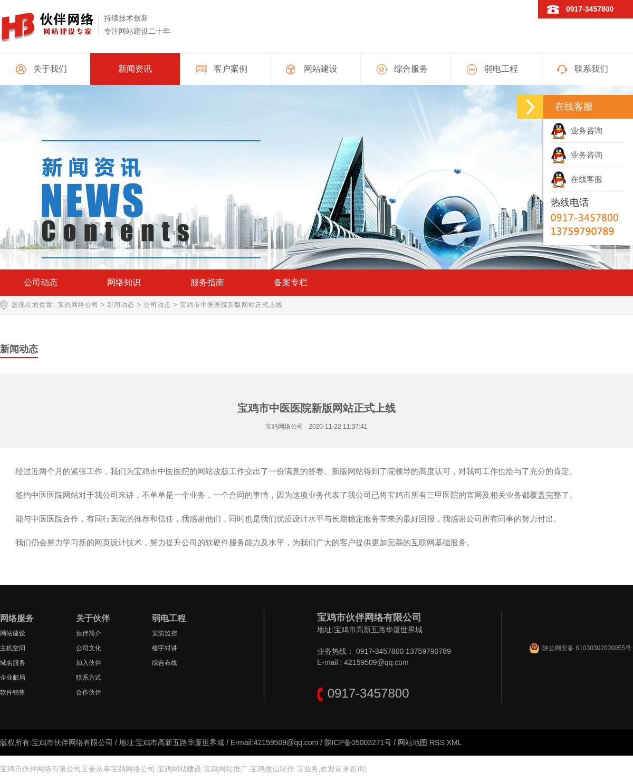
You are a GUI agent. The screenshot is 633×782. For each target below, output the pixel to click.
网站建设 (321, 68)
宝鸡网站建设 (179, 769)
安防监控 (164, 633)
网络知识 (124, 282)
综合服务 (411, 68)
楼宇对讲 (164, 648)
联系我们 (591, 68)
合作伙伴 (88, 692)
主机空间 (12, 648)
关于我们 (50, 68)
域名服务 (12, 663)
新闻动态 (121, 304)
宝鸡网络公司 (78, 304)
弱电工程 (501, 68)
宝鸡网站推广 (226, 769)
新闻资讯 (135, 68)
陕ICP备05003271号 (358, 742)
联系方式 (88, 677)
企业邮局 (12, 677)
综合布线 (164, 663)
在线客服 (576, 179)
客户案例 (230, 68)
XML (454, 742)
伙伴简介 (88, 633)
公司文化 (88, 648)
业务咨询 (576, 130)
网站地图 (412, 742)
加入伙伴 (88, 663)
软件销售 (12, 692)
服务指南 (207, 282)
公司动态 (40, 282)
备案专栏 (291, 282)
